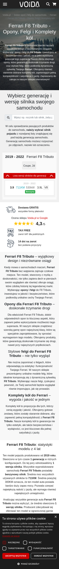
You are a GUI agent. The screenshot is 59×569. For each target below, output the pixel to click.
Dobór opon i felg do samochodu (30, 15)
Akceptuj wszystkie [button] (15, 556)
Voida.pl (7, 15)
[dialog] (29, 541)
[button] (29, 563)
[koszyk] (54, 4)
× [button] (55, 517)
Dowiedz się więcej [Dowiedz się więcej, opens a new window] (11, 536)
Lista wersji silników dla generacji (29, 175)
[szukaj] (48, 4)
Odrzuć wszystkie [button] (43, 556)
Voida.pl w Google (37, 218)
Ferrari (53, 15)
